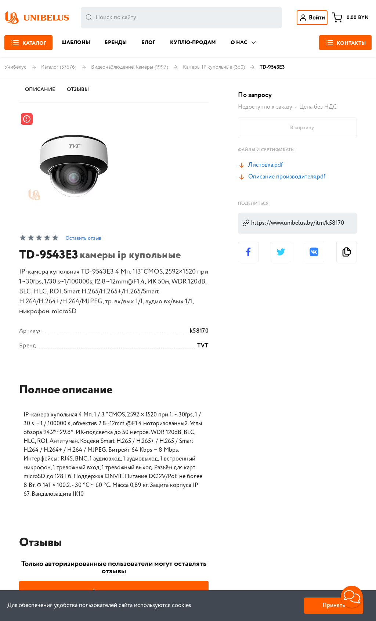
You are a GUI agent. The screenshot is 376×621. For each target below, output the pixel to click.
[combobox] (181, 17)
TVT (203, 346)
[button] (352, 597)
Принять (333, 605)
